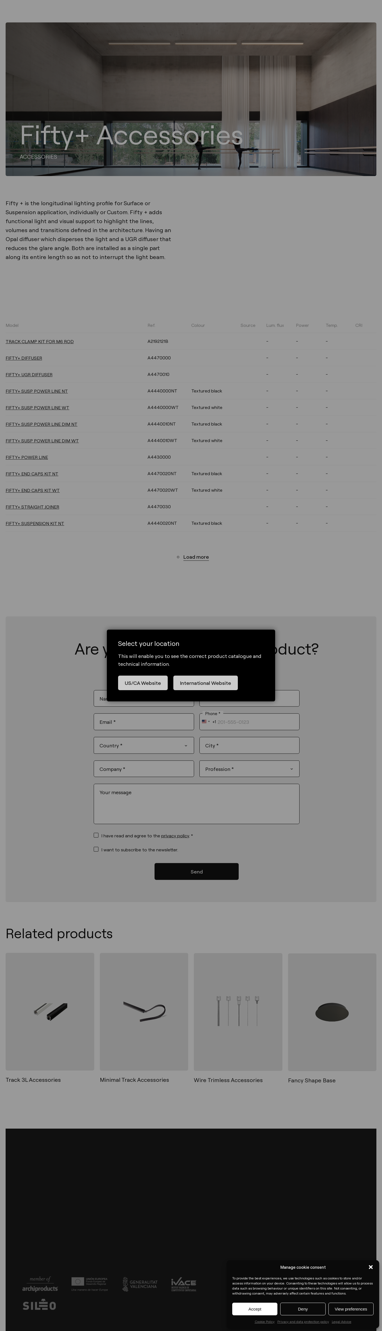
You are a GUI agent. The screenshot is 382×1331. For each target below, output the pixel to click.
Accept (254, 1309)
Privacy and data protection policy (303, 1321)
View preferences (351, 1309)
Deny (303, 1309)
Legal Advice (341, 1321)
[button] (371, 1267)
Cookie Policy (265, 1321)
